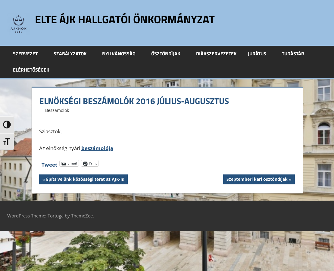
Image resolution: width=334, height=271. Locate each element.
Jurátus (260, 53)
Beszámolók (57, 110)
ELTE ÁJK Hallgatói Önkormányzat (125, 19)
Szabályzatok (73, 53)
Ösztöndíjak (169, 53)
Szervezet (28, 53)
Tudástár (296, 53)
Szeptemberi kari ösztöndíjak (257, 179)
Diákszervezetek (216, 53)
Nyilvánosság (122, 53)
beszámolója (97, 148)
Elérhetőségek (31, 69)
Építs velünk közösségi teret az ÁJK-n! (85, 179)
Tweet (49, 163)
